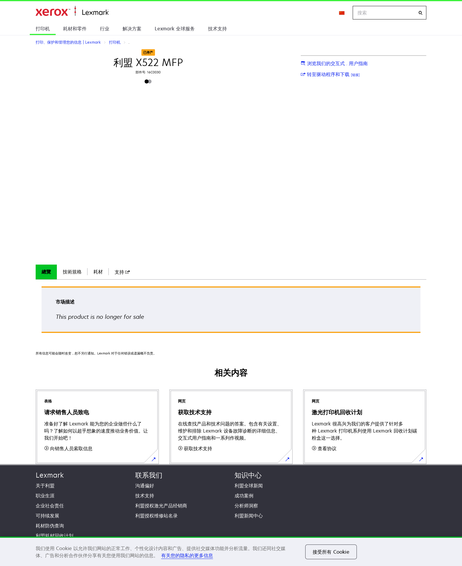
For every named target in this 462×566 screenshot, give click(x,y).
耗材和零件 (75, 28)
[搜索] (420, 12)
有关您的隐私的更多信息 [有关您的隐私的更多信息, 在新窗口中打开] (187, 555)
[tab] (46, 272)
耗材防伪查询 (50, 525)
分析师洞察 (246, 505)
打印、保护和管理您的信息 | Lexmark (72, 11)
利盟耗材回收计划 (54, 535)
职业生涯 (45, 495)
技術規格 (72, 271)
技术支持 (217, 28)
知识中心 (248, 475)
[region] (231, 551)
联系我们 (148, 475)
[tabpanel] (231, 312)
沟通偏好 (144, 485)
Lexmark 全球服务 (175, 28)
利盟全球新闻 (249, 485)
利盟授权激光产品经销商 (161, 505)
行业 (104, 28)
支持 (122, 272)
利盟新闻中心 (249, 515)
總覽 (46, 271)
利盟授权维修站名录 (156, 515)
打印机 (43, 28)
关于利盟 (45, 485)
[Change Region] (342, 13)
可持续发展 (47, 515)
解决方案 (132, 28)
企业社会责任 (50, 505)
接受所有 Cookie (331, 552)
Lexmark (50, 475)
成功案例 (244, 495)
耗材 (98, 271)
